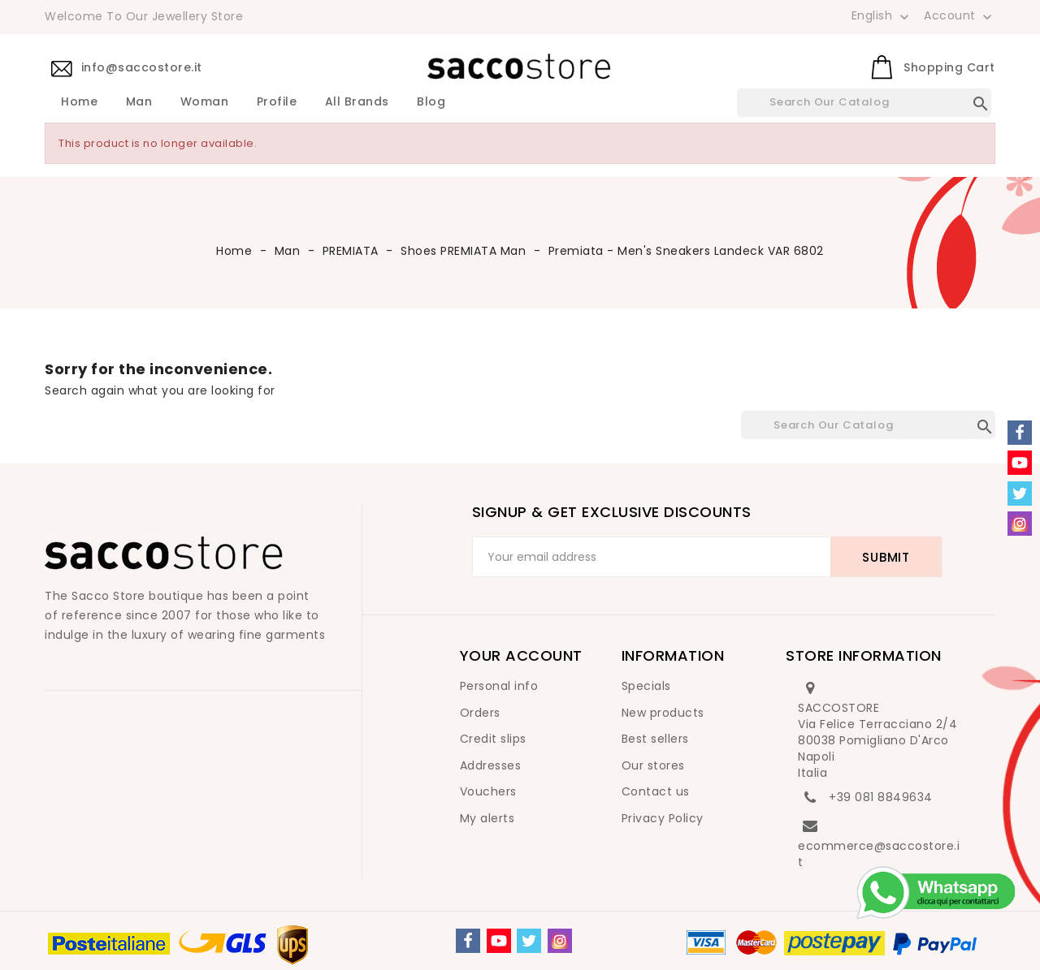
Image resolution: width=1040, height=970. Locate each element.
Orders (480, 713)
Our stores (653, 765)
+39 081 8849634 (881, 797)
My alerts (487, 818)
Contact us (656, 791)
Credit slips (493, 739)
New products (663, 713)
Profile (277, 102)
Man (139, 102)
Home (79, 102)
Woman (204, 102)
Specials (646, 686)
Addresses (491, 765)
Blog (431, 102)
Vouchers (488, 791)
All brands (357, 102)
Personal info (499, 686)
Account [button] (959, 16)
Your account (521, 655)
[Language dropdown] (882, 15)
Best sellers (655, 739)
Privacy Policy (663, 818)
